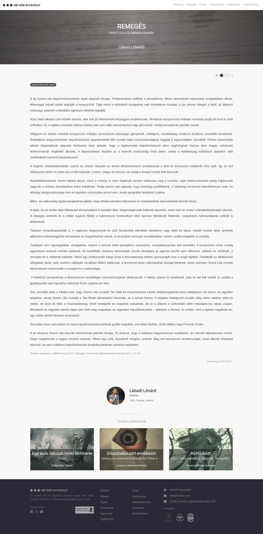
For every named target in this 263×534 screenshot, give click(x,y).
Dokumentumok (141, 502)
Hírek (135, 491)
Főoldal (179, 5)
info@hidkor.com (180, 496)
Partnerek (138, 508)
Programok (217, 5)
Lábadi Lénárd (131, 47)
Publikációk (139, 496)
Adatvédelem (140, 513)
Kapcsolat (234, 5)
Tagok (203, 5)
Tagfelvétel (251, 5)
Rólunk (191, 5)
